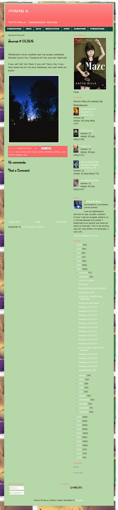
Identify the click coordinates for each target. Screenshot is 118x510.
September (84, 399)
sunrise (19, 154)
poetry (12, 154)
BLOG (38, 29)
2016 (79, 417)
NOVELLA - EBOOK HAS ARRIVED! (90, 297)
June (81, 387)
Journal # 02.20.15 (88, 327)
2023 (79, 445)
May (81, 383)
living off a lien (86, 292)
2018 (79, 425)
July (81, 391)
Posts (13, 488)
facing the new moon (89, 303)
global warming (45, 151)
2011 (79, 252)
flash (34, 151)
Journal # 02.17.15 (88, 315)
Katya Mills (76, 467)
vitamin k (18, 10)
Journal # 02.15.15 (88, 307)
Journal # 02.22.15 (88, 335)
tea (25, 154)
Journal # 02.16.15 (88, 311)
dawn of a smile (86, 280)
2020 (79, 433)
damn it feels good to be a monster (91, 348)
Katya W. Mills (93, 201)
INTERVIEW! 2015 (87, 370)
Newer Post (14, 221)
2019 (79, 429)
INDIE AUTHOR (52, 29)
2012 (79, 257)
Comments (16, 492)
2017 (79, 421)
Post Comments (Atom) (33, 226)
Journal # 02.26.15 (88, 358)
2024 (79, 449)
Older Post (61, 221)
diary (28, 151)
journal (57, 151)
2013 (79, 261)
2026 (79, 457)
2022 (79, 441)
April (82, 379)
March (83, 375)
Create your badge (78, 472)
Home (67, 29)
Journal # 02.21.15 (88, 331)
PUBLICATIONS (14, 29)
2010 (79, 248)
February (84, 276)
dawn (23, 151)
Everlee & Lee (86, 130)
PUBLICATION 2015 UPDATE (92, 288)
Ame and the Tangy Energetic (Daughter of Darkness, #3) (90, 165)
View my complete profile (85, 235)
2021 (79, 437)
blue (18, 151)
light (64, 151)
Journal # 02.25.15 (88, 354)
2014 (79, 265)
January (83, 272)
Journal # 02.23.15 (88, 339)
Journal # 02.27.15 (88, 362)
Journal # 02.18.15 (88, 319)
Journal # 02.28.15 (88, 366)
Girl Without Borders (89, 180)
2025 (79, 453)
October (83, 403)
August (83, 395)
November (84, 407)
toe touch (83, 284)
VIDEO (29, 29)
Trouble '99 (85, 146)
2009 (80, 244)
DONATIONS (80, 29)
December (84, 411)
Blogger (79, 500)
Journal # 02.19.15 (88, 323)
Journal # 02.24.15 (88, 343)
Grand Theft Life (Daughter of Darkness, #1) (88, 112)
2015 (79, 269)
